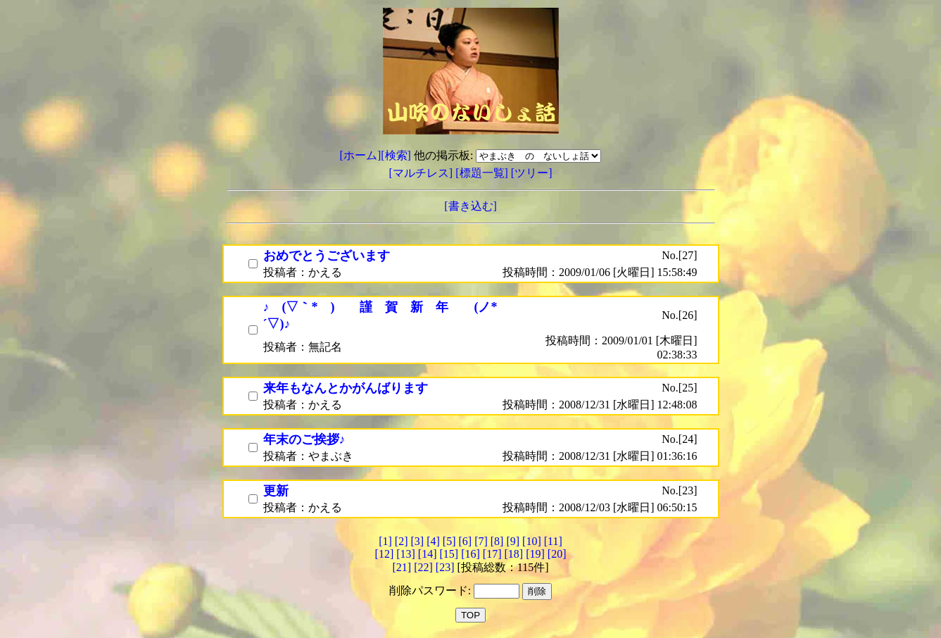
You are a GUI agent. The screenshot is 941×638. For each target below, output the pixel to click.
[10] (531, 541)
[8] (497, 541)
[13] (405, 554)
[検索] (396, 155)
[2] (401, 541)
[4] (433, 541)
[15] (449, 554)
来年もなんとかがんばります (345, 388)
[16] (470, 554)
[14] (427, 554)
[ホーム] (360, 155)
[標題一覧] (483, 173)
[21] (401, 567)
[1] (385, 541)
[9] (512, 541)
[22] (423, 567)
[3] (417, 541)
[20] (557, 554)
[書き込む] (470, 206)
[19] (535, 554)
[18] (513, 554)
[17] (492, 554)
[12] (384, 554)
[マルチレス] (422, 173)
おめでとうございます (326, 256)
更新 (276, 491)
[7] (481, 541)
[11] (553, 541)
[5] (449, 541)
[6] (465, 541)
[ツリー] (531, 173)
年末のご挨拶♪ (304, 439)
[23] (445, 567)
